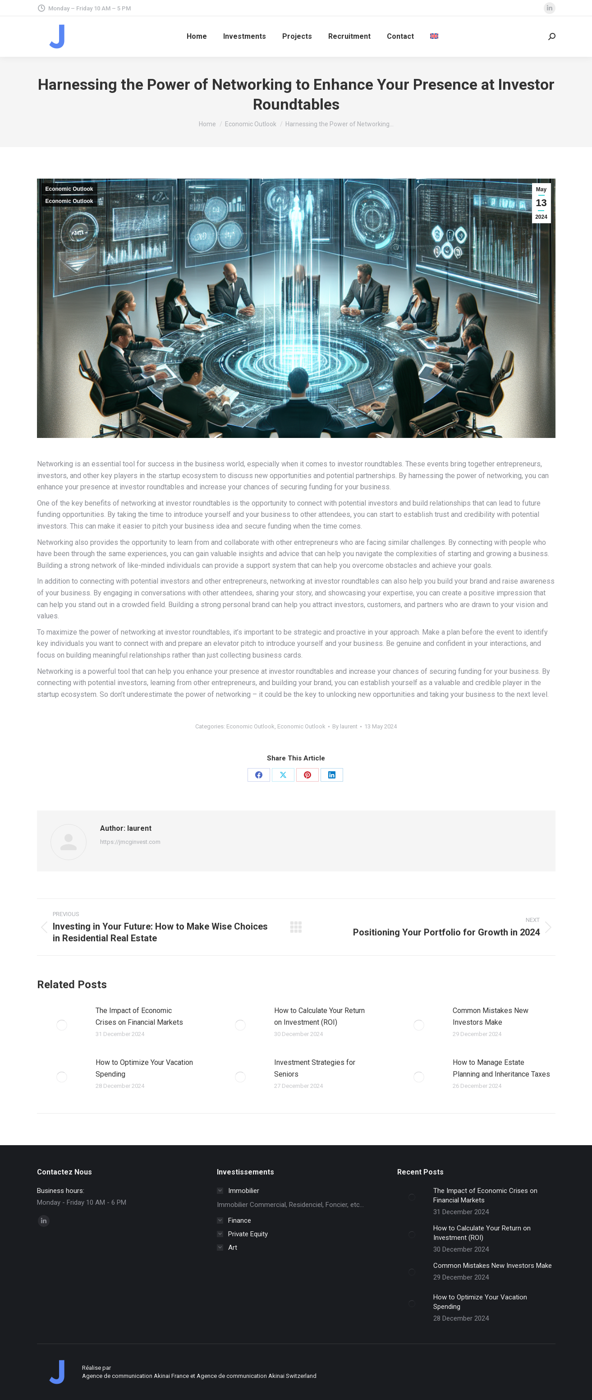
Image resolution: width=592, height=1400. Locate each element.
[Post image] (62, 1025)
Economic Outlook (69, 189)
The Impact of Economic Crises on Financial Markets (139, 1016)
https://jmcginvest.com (130, 841)
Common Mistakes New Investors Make (490, 1016)
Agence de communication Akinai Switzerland (257, 1375)
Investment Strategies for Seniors (314, 1068)
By (345, 726)
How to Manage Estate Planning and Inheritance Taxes (501, 1068)
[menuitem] (434, 36)
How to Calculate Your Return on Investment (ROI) (319, 1016)
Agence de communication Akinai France (136, 1375)
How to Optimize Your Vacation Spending (144, 1068)
